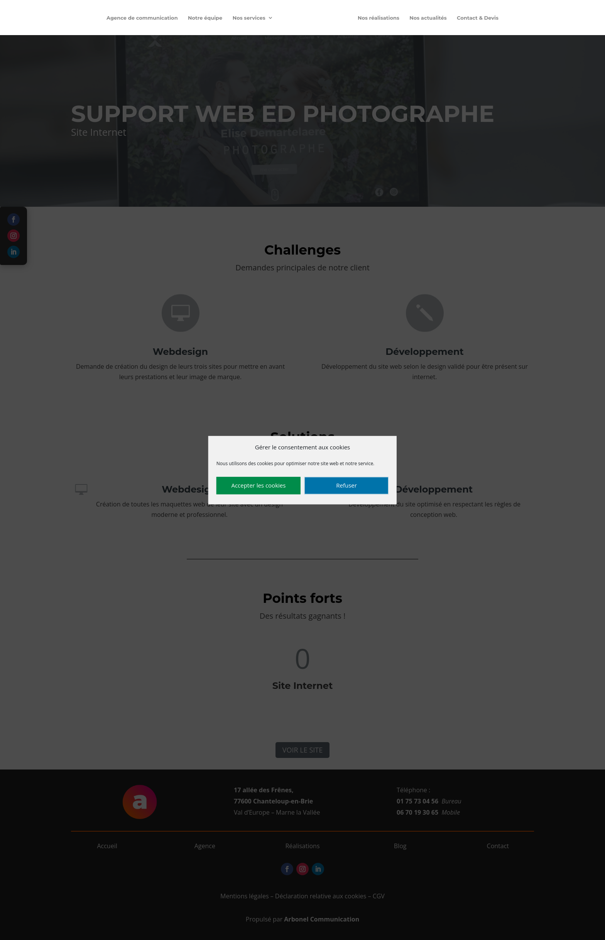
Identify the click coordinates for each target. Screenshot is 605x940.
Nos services (249, 18)
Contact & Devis (478, 18)
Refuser (346, 485)
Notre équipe (205, 18)
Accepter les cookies (258, 485)
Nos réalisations (378, 18)
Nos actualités (427, 18)
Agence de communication (142, 18)
